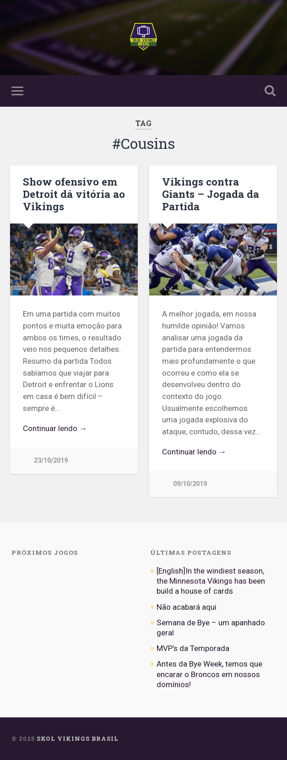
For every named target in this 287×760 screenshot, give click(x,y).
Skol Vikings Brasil (78, 738)
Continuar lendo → (55, 428)
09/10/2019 (190, 484)
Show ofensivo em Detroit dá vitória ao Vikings (74, 194)
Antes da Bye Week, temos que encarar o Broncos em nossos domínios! (209, 674)
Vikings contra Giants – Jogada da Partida (210, 194)
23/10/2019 (51, 461)
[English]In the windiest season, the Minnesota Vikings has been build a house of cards (211, 581)
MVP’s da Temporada (193, 648)
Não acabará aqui (187, 607)
